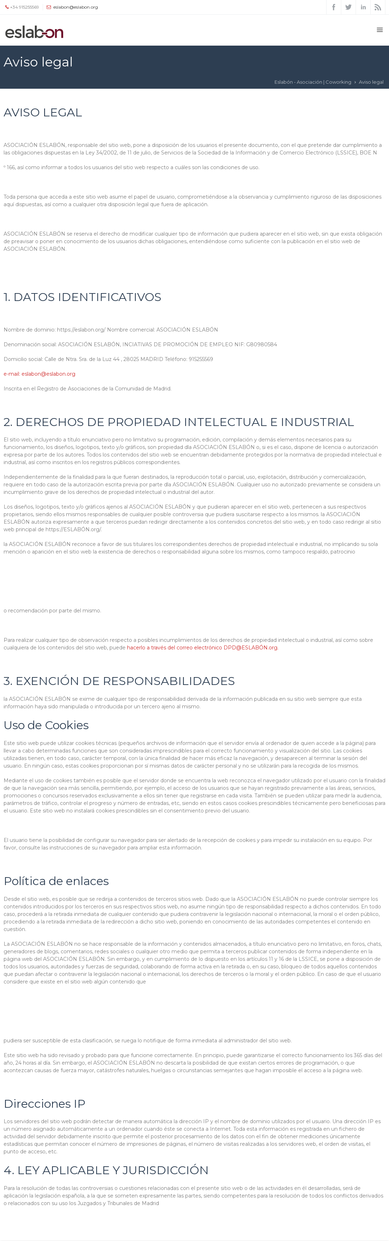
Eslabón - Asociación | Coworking (313, 82)
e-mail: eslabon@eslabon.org (39, 374)
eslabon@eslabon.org (75, 7)
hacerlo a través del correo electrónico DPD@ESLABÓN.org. (202, 647)
